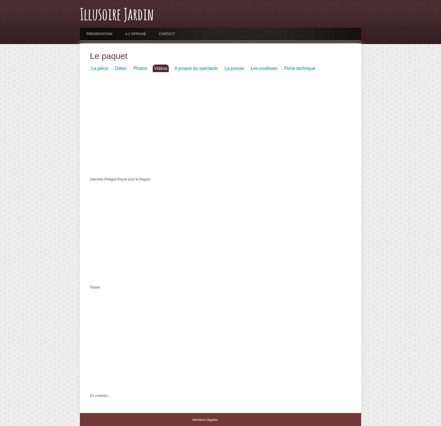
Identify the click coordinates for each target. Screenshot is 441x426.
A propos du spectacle (195, 68)
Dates (121, 68)
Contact (167, 34)
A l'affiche (135, 34)
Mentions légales (205, 420)
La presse (234, 68)
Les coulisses (264, 68)
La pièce (99, 68)
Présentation (99, 34)
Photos (140, 68)
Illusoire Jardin (117, 15)
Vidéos (160, 68)
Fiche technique (299, 68)
